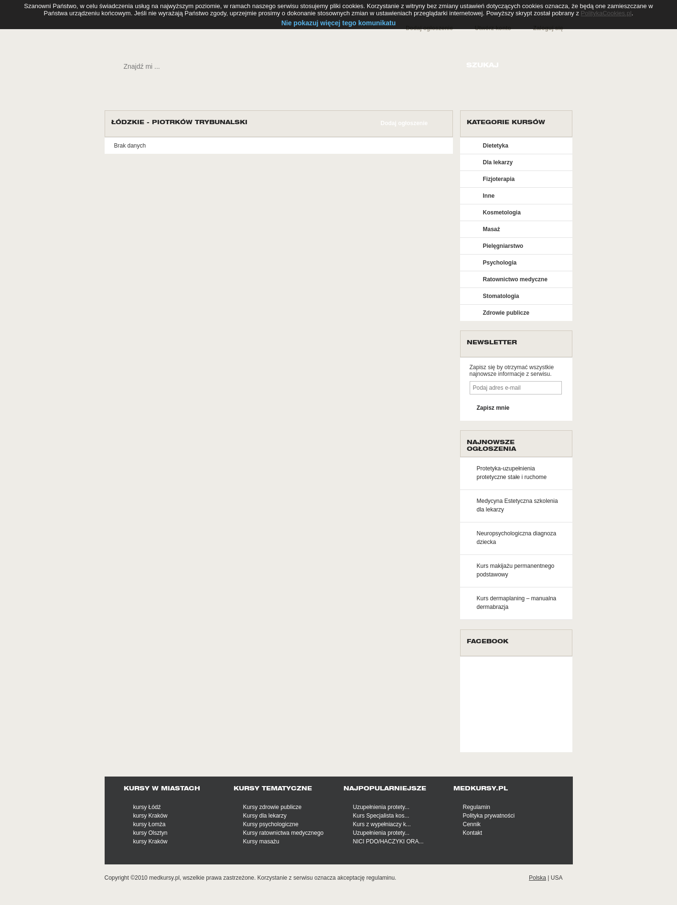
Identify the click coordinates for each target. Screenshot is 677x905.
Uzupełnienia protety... (381, 807)
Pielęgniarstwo (503, 246)
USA (557, 877)
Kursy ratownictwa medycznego (283, 833)
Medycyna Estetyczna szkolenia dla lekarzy (517, 505)
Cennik (472, 824)
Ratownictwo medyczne (515, 279)
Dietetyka (495, 145)
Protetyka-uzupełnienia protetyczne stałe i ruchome (512, 472)
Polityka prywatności (489, 815)
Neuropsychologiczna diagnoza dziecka (517, 537)
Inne (489, 195)
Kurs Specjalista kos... (381, 815)
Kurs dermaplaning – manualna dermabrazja (517, 602)
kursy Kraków (150, 815)
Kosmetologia (502, 212)
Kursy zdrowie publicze (272, 807)
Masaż (491, 229)
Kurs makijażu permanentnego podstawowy (516, 570)
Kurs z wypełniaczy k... (382, 824)
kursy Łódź (147, 807)
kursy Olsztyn (150, 833)
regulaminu (380, 877)
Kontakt (473, 833)
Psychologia (500, 262)
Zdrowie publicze (506, 312)
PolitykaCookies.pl (606, 13)
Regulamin (476, 807)
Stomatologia (501, 296)
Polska (537, 877)
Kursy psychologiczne (271, 824)
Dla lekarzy (498, 162)
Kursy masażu (261, 841)
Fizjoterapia (499, 179)
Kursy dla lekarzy (265, 815)
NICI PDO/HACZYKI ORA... (388, 841)
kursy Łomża (149, 824)
